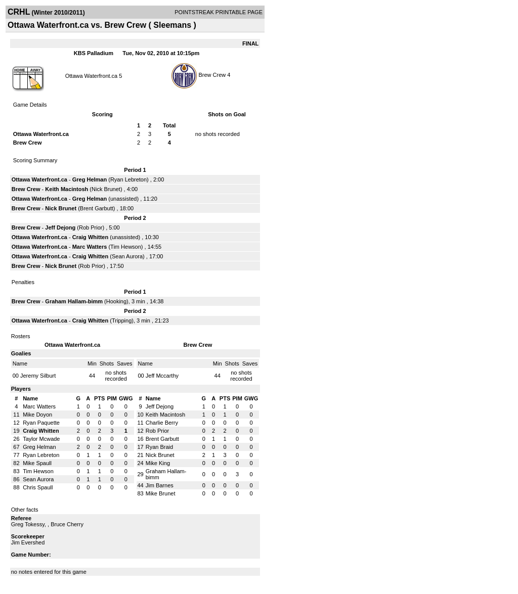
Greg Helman (89, 179)
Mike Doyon (37, 415)
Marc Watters (89, 247)
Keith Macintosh (66, 189)
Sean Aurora (127, 256)
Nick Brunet (106, 189)
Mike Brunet (161, 493)
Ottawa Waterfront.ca (91, 76)
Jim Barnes (160, 485)
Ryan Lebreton (128, 179)
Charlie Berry (162, 423)
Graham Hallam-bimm (74, 301)
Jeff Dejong (60, 227)
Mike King (158, 463)
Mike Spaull (37, 463)
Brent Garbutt (96, 208)
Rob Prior (90, 227)
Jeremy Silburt (38, 376)
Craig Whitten (90, 237)
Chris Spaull (38, 487)
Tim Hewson (125, 247)
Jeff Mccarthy (162, 376)
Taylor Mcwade (41, 439)
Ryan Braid (159, 447)
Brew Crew (212, 75)
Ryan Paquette (41, 423)
